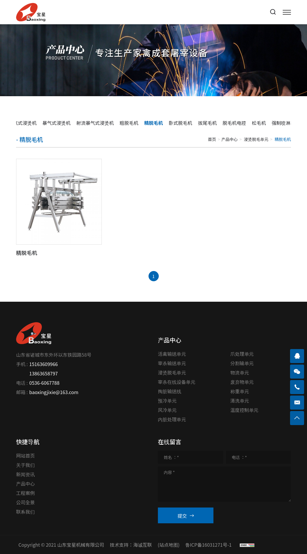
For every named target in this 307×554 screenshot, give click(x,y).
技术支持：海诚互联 (131, 544)
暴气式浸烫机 (56, 122)
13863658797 (43, 373)
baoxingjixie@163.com (53, 392)
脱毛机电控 (234, 122)
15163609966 (43, 363)
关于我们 (25, 464)
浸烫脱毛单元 (256, 139)
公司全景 (25, 502)
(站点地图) (169, 544)
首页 (212, 139)
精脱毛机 (153, 122)
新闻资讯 (25, 474)
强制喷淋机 (283, 122)
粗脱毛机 (129, 122)
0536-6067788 (44, 382)
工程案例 (25, 492)
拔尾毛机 (207, 122)
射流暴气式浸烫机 (95, 122)
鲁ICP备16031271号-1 (208, 544)
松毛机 (259, 122)
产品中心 (229, 139)
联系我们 (25, 511)
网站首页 (25, 455)
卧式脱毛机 (180, 122)
